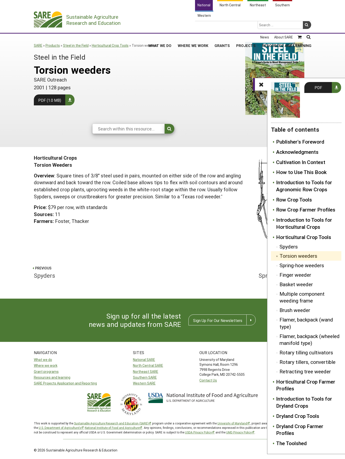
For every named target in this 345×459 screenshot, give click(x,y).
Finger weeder (295, 274)
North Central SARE (148, 365)
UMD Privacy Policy (239, 432)
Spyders (289, 246)
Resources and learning (52, 377)
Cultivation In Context (300, 162)
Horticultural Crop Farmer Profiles (305, 385)
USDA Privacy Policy (198, 432)
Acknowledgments (297, 151)
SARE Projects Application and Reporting (65, 383)
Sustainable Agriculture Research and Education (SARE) (111, 423)
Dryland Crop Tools (297, 416)
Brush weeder (295, 310)
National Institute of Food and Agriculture (112, 428)
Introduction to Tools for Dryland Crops (304, 402)
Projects (246, 26)
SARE (38, 45)
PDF (318, 87)
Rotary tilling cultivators (306, 352)
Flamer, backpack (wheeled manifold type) (310, 340)
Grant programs (46, 371)
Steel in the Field (76, 45)
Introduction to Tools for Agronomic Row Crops (304, 186)
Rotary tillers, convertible (308, 361)
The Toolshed (291, 443)
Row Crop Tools (294, 199)
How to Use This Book (301, 172)
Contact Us (208, 380)
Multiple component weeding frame (302, 297)
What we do (43, 359)
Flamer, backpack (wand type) (306, 323)
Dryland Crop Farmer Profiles (299, 430)
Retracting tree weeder (305, 371)
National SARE (144, 359)
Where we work (45, 365)
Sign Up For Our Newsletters (217, 320)
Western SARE (144, 383)
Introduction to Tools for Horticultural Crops (304, 223)
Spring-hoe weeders (302, 265)
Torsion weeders (298, 255)
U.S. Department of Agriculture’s (60, 428)
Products (53, 45)
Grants (222, 26)
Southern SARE (145, 377)
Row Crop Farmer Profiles (305, 209)
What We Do (159, 26)
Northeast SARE (145, 371)
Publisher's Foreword (300, 141)
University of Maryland (232, 423)
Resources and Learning (286, 26)
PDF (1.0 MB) (49, 100)
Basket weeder (296, 284)
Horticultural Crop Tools (110, 45)
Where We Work (193, 26)
